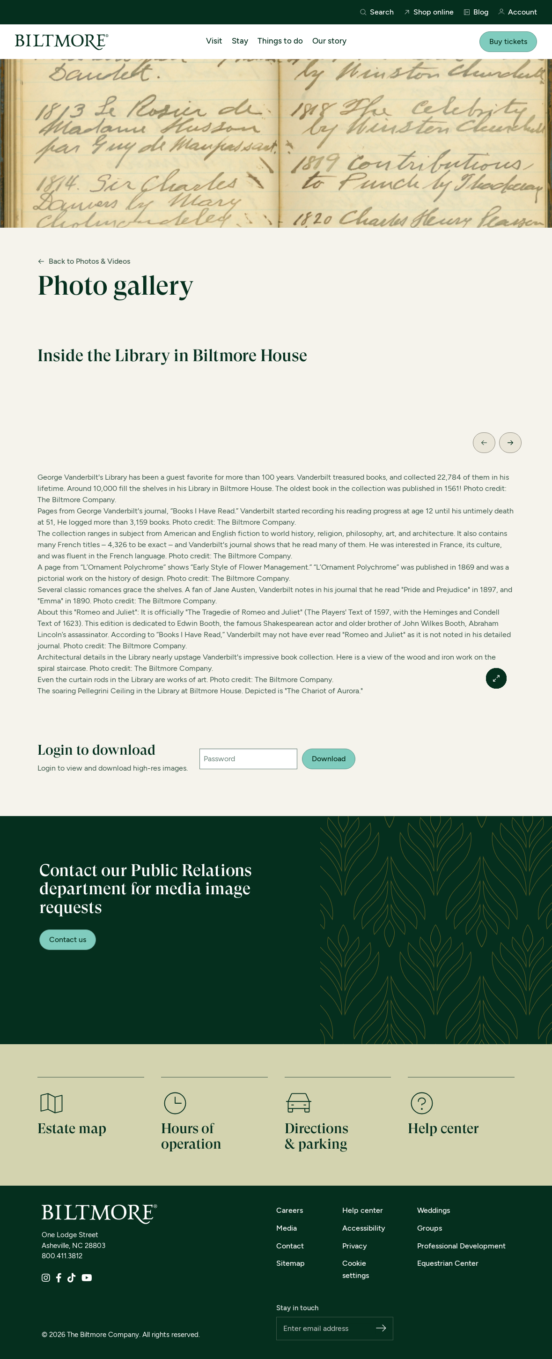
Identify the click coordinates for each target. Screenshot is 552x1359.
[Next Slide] (510, 442)
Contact (290, 1245)
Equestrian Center (447, 1263)
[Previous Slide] (484, 442)
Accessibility (363, 1228)
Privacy (354, 1245)
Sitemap (290, 1263)
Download (329, 758)
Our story (329, 40)
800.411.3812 (62, 1256)
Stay (240, 40)
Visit (214, 40)
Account (517, 12)
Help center (362, 1210)
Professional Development (461, 1245)
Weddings (433, 1210)
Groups (429, 1228)
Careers (289, 1210)
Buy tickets (508, 41)
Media (286, 1228)
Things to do (280, 40)
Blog (475, 12)
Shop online (428, 12)
